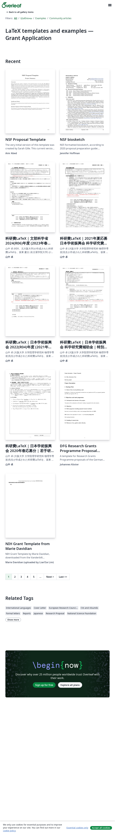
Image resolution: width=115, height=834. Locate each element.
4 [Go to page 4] (27, 576)
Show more (13, 619)
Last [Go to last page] (63, 576)
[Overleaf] (11, 5)
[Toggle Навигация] (109, 5)
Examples (40, 18)
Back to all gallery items (20, 12)
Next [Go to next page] (50, 576)
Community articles (60, 18)
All (15, 18)
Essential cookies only (77, 827)
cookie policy (9, 830)
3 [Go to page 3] (21, 576)
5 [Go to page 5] (33, 576)
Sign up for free (44, 685)
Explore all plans (70, 685)
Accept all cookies (101, 827)
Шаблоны (26, 18)
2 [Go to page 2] (15, 576)
